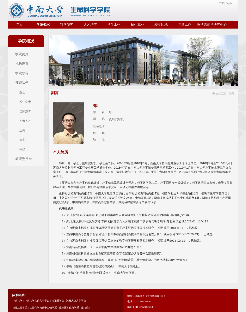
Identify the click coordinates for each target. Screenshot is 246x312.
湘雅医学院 (58, 300)
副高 (22, 140)
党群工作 (184, 24)
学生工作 (114, 24)
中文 (221, 3)
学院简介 (22, 54)
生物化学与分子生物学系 (43, 307)
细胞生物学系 (20, 307)
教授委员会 (23, 159)
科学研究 (66, 24)
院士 (22, 92)
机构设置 (22, 63)
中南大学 (18, 300)
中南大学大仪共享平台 (37, 300)
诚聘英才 (86, 307)
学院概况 (43, 24)
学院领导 (22, 73)
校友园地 (161, 24)
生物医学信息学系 (69, 307)
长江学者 (25, 101)
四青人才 (25, 120)
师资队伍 (22, 82)
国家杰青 (25, 111)
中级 (22, 149)
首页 (19, 24)
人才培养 (90, 24)
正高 (22, 130)
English (229, 3)
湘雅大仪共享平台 (76, 300)
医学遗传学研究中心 (212, 24)
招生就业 (137, 24)
